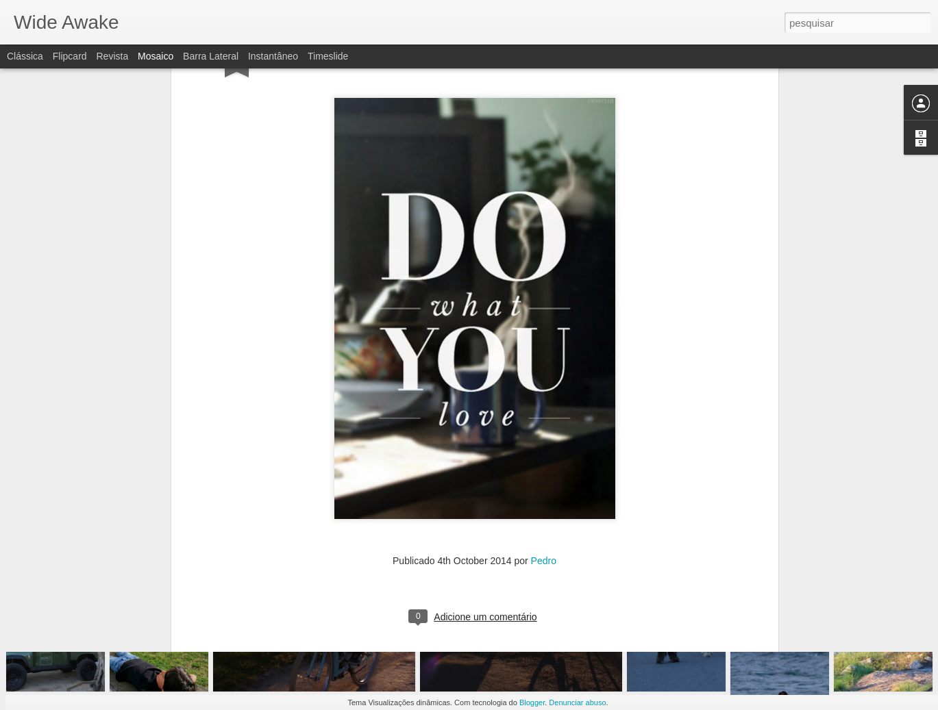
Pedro (543, 397)
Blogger (532, 702)
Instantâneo (273, 56)
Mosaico (155, 56)
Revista (112, 56)
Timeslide (328, 56)
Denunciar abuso (577, 702)
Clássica (25, 56)
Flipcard (70, 56)
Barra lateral (210, 56)
